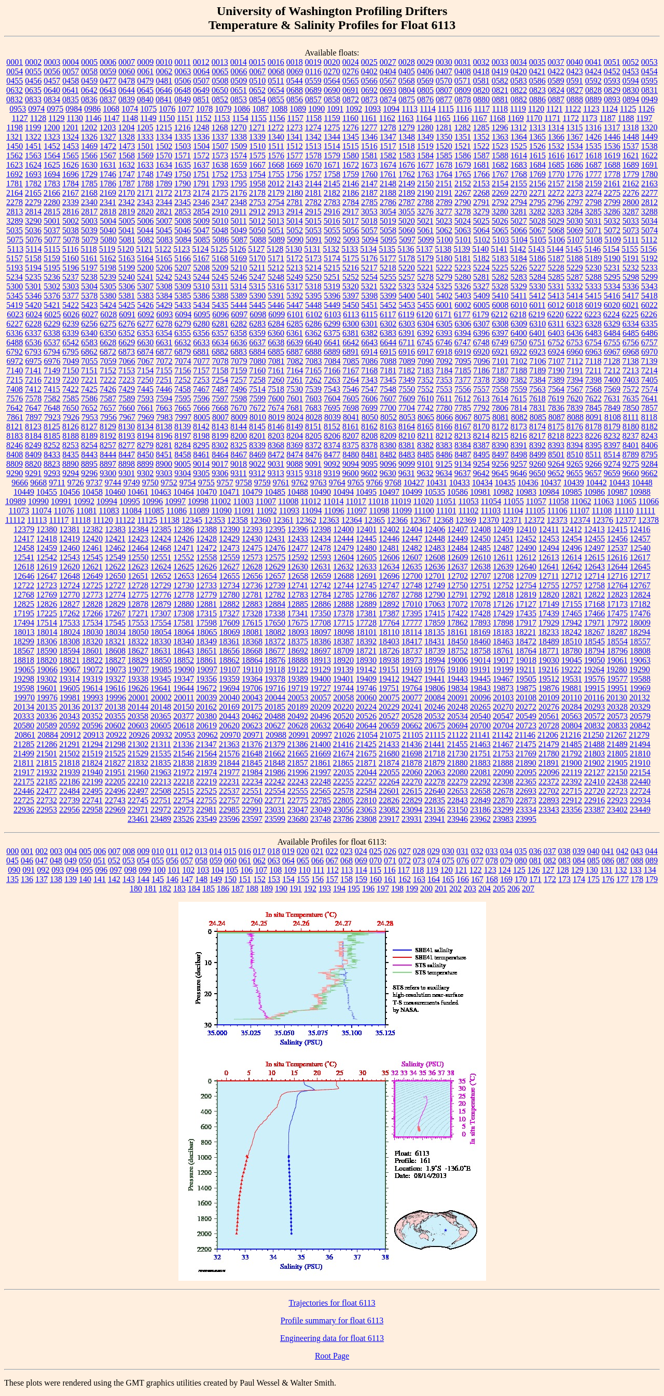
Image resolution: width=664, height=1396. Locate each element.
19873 (503, 688)
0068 (276, 71)
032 (477, 851)
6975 (33, 361)
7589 (126, 398)
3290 (33, 220)
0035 (537, 62)
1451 (33, 146)
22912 (571, 800)
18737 (412, 650)
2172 (164, 192)
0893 (612, 99)
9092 (332, 463)
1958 (257, 183)
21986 (275, 772)
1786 (108, 183)
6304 (425, 323)
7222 (108, 379)
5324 (425, 286)
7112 (575, 361)
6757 (649, 342)
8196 (164, 435)
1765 (462, 174)
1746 (108, 174)
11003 (243, 501)
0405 (406, 71)
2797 (574, 202)
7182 (406, 370)
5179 (425, 258)
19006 (457, 660)
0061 (145, 71)
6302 (388, 323)
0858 (332, 99)
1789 (164, 183)
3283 (556, 211)
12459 (46, 548)
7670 (238, 407)
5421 (52, 305)
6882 (220, 351)
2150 (425, 183)
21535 (160, 753)
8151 (313, 426)
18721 (366, 650)
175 (593, 879)
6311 (556, 323)
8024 (295, 417)
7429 (126, 389)
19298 (23, 678)
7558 (500, 389)
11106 (557, 510)
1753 (238, 174)
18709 (343, 650)
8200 (238, 435)
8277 (126, 445)
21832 (138, 762)
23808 (366, 819)
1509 (238, 146)
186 (223, 888)
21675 (366, 753)
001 (27, 851)
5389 (238, 295)
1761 (388, 174)
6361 (294, 333)
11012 (311, 501)
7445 (145, 389)
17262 (69, 613)
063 (274, 860)
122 (475, 869)
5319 (332, 286)
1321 (14, 136)
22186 (69, 781)
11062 (581, 501)
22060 (412, 772)
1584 (425, 155)
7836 (556, 407)
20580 (23, 725)
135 (12, 879)
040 (593, 851)
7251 (164, 379)
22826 (389, 800)
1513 (313, 146)
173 (564, 879)
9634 (444, 473)
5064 (481, 230)
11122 (125, 520)
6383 (388, 333)
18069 (229, 632)
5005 (126, 220)
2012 (276, 183)
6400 (518, 333)
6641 (332, 342)
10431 (436, 482)
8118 (649, 417)
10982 (503, 491)
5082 (145, 239)
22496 (115, 791)
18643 (183, 650)
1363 (500, 136)
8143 (220, 426)
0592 (593, 80)
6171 (443, 314)
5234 (14, 277)
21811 (23, 762)
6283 (257, 323)
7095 (463, 361)
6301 (369, 323)
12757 (571, 585)
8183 (14, 435)
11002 (221, 501)
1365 (537, 136)
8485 (425, 454)
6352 (126, 333)
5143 (536, 249)
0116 (313, 71)
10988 (640, 491)
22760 (252, 800)
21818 (69, 762)
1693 (33, 174)
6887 (294, 351)
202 (455, 888)
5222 (444, 267)
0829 (612, 90)
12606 (389, 557)
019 (288, 851)
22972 (160, 809)
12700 (412, 576)
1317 (611, 127)
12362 (306, 520)
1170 (534, 118)
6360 (276, 333)
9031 (276, 463)
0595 (649, 80)
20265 (480, 706)
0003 (52, 62)
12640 (526, 566)
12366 (397, 520)
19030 (548, 660)
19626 (138, 688)
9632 (425, 473)
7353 (444, 379)
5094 (370, 239)
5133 (349, 249)
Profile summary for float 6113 (332, 1320)
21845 (252, 762)
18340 (183, 641)
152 (259, 879)
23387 (594, 809)
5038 (70, 230)
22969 (115, 809)
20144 (138, 706)
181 (150, 888)
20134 (23, 706)
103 (203, 869)
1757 (313, 174)
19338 (138, 678)
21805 (617, 753)
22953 (46, 809)
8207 (350, 435)
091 (28, 869)
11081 (86, 510)
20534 (457, 716)
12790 (434, 594)
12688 (343, 576)
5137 (424, 249)
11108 (602, 510)
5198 (108, 267)
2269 (500, 192)
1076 (167, 108)
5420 (33, 305)
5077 (52, 239)
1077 (185, 108)
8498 (518, 454)
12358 (237, 520)
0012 (201, 62)
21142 (502, 734)
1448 (630, 136)
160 (375, 879)
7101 (500, 361)
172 (550, 879)
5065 (500, 230)
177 (622, 879)
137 (41, 879)
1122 (573, 108)
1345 (350, 136)
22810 (366, 800)
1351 (462, 136)
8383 (444, 445)
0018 (294, 62)
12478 (320, 548)
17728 (366, 622)
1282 (462, 127)
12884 (275, 604)
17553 (138, 622)
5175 (350, 258)
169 (506, 879)
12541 (23, 557)
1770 (556, 174)
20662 (412, 725)
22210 (138, 781)
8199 (220, 435)
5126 (237, 249)
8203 (276, 435)
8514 (612, 454)
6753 (574, 342)
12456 (617, 538)
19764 (412, 688)
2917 (350, 211)
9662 (649, 473)
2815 (52, 211)
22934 (640, 800)
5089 (276, 239)
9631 (406, 473)
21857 (297, 762)
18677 (275, 650)
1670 (313, 164)
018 (274, 851)
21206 (547, 734)
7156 (182, 370)
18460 (480, 641)
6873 (126, 351)
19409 (366, 678)
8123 (33, 426)
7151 (89, 370)
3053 (369, 211)
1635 (182, 164)
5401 (425, 295)
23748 (320, 819)
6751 (537, 342)
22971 (138, 809)
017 (259, 851)
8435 (70, 454)
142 (114, 879)
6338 (52, 333)
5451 (369, 305)
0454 (649, 71)
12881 (206, 604)
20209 (320, 706)
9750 (150, 482)
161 (390, 879)
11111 (646, 510)
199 (412, 888)
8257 (108, 445)
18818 (23, 660)
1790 (182, 183)
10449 (23, 491)
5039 (89, 230)
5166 (182, 258)
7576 (14, 398)
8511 (593, 454)
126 (534, 869)
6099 (276, 314)
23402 (617, 809)
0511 (276, 80)
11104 (513, 510)
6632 (182, 342)
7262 (313, 379)
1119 (518, 108)
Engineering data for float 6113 (332, 1338)
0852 (220, 99)
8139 (182, 426)
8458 (182, 454)
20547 (503, 716)
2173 (182, 192)
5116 (70, 249)
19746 (366, 688)
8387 (481, 445)
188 (252, 888)
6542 (70, 342)
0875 (406, 99)
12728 (138, 585)
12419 (69, 538)
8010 (258, 417)
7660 (126, 407)
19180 (457, 669)
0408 (462, 71)
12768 (23, 594)
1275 (331, 127)
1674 (388, 164)
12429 (229, 538)
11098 (379, 510)
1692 (14, 174)
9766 (374, 482)
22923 (617, 800)
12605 (366, 557)
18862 (229, 660)
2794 (518, 202)
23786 (343, 819)
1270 (238, 127)
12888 (343, 604)
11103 (491, 510)
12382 (92, 529)
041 (608, 851)
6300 (350, 323)
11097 (357, 510)
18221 (525, 632)
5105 (538, 239)
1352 (481, 136)
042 (622, 851)
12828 (92, 604)
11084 (131, 510)
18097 (321, 632)
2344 (164, 202)
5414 (574, 295)
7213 (630, 370)
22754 (183, 800)
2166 (52, 192)
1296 (499, 127)
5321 (369, 286)
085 (593, 860)
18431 (434, 641)
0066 (238, 71)
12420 (92, 538)
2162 (630, 183)
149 (216, 879)
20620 (229, 725)
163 (419, 879)
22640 (434, 791)
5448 (313, 305)
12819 (526, 594)
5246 (238, 277)
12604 (343, 557)
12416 (640, 529)
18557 (640, 641)
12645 (640, 566)
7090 (426, 361)
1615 (537, 155)
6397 (500, 333)
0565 (350, 80)
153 (274, 879)
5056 (350, 230)
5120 (125, 249)
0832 (14, 99)
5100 (444, 239)
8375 (350, 445)
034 (506, 851)
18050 (138, 632)
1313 (537, 127)
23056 (343, 809)
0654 (276, 90)
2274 (593, 192)
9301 (126, 473)
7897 (33, 417)
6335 (649, 323)
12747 (389, 585)
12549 (115, 557)
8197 (182, 435)
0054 (14, 71)
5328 (500, 286)
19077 (138, 669)
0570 (444, 80)
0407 (444, 71)
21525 (115, 753)
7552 (425, 389)
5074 (649, 230)
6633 (201, 342)
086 (608, 860)
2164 (14, 192)
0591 (574, 80)
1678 (444, 164)
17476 (640, 613)
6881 (201, 351)
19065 (24, 669)
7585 (70, 398)
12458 (23, 548)
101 (174, 869)
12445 (366, 538)
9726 (75, 482)
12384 (138, 529)
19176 (434, 669)
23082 (389, 809)
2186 (350, 192)
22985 (229, 809)
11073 (19, 510)
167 (477, 879)
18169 (479, 632)
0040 (574, 62)
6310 (537, 323)
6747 (462, 342)
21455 (457, 744)
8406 (649, 445)
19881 (571, 688)
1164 (424, 118)
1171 (552, 118)
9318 (313, 473)
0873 (369, 99)
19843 (480, 688)
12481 (389, 548)
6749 (500, 342)
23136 (434, 809)
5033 (630, 220)
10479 (252, 491)
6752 (556, 342)
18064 (184, 632)
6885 (276, 351)
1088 (279, 108)
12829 (115, 604)
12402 (389, 529)
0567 (388, 80)
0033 (500, 62)
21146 (525, 734)
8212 (444, 435)
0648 (182, 90)
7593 (145, 398)
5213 (294, 267)
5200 (145, 267)
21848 (275, 762)
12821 (571, 594)
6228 (33, 323)
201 (441, 888)
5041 (126, 230)
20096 (480, 697)
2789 (444, 202)
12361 (283, 520)
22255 (343, 781)
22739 (69, 800)
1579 (332, 155)
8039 (332, 417)
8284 (182, 445)
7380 (500, 379)
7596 (201, 398)
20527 (389, 716)
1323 (52, 136)
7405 (649, 379)
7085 (351, 361)
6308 (500, 323)
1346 (369, 136)
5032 (612, 220)
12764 (617, 585)
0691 (350, 90)
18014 (47, 632)
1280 (425, 127)
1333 (145, 136)
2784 (350, 202)
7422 (70, 389)
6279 (182, 323)
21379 (275, 744)
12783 (297, 594)
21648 (252, 753)
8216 (518, 435)
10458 (92, 491)
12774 (115, 594)
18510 (571, 641)
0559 (313, 80)
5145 (573, 249)
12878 (138, 604)
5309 (182, 286)
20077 (412, 697)
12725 (92, 585)
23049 (320, 809)
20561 (548, 716)
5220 (406, 267)
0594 (630, 80)
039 (579, 851)
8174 (537, 426)
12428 (206, 538)
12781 (252, 594)
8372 (313, 445)
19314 (69, 678)
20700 (480, 725)
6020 (612, 305)
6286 (313, 323)
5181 (462, 258)
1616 (556, 155)
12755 (548, 585)
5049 (238, 230)
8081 (500, 417)
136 (27, 879)
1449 (649, 136)
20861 (25, 734)
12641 (548, 566)
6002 (462, 305)
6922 (518, 351)
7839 (574, 407)
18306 (46, 641)
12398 (320, 529)
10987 (617, 491)
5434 (201, 305)
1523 (500, 146)
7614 (500, 398)
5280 (462, 277)
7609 (406, 398)
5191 (630, 258)
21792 (571, 753)
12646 (23, 576)
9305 (201, 473)
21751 (480, 753)
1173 (589, 118)
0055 (33, 71)
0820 (481, 90)
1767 (500, 174)
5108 (594, 239)
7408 (14, 389)
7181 (388, 370)
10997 (175, 501)
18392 (366, 641)
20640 (343, 725)
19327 (115, 678)
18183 (502, 632)
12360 (260, 520)
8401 (630, 445)
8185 (52, 435)
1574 (238, 155)
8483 (406, 454)
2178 (257, 192)
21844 (229, 762)
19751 (389, 688)
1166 (460, 118)
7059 (108, 361)
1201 (70, 127)
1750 (182, 174)
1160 (350, 118)
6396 (481, 333)
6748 (481, 342)
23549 (206, 819)
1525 (518, 146)
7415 (52, 389)
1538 (649, 146)
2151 (444, 183)
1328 (126, 136)
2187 (369, 192)
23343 (548, 809)
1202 (88, 127)
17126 (503, 604)
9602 (369, 473)
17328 (252, 613)
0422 (556, 71)
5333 (593, 286)
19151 (389, 669)
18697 (320, 650)
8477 (332, 454)
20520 (343, 716)
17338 (275, 613)
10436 (528, 482)
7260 (276, 379)
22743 (115, 800)
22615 (412, 791)
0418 (481, 71)
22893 (548, 800)
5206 (164, 267)
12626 (206, 566)
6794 (52, 351)
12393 (252, 529)
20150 (183, 706)
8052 (388, 417)
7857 (649, 407)
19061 (617, 660)
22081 (480, 772)
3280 (500, 211)
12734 (229, 585)
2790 (462, 202)
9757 (225, 482)
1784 (70, 183)
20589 (46, 725)
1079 (223, 108)
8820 (33, 463)
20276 (548, 706)
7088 (388, 361)
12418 (46, 538)
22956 (69, 809)
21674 (343, 753)
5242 (164, 277)
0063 (182, 71)
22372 (548, 781)
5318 (313, 286)
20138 (115, 706)
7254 (220, 379)
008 (128, 851)
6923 (537, 351)
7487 (220, 389)
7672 (257, 407)
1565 (70, 155)
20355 (115, 716)
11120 (103, 520)
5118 (88, 249)
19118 (275, 669)
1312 (518, 127)
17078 (480, 604)
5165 (164, 258)
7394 (574, 379)
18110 (389, 632)
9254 (481, 463)
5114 (33, 249)
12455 (594, 538)
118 (418, 869)
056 (172, 860)
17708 (320, 622)
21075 (390, 734)
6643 (369, 342)
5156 (648, 249)
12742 (320, 585)
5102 (482, 239)
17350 (320, 613)
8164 (406, 426)
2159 (593, 183)
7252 (182, 379)
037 (550, 851)
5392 (294, 295)
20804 (571, 725)
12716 (617, 576)
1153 (222, 118)
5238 (89, 277)
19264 (594, 669)
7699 (369, 407)
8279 (145, 445)
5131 (312, 249)
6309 (518, 323)
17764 (389, 622)
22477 (46, 791)
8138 (164, 426)
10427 (414, 482)
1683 (518, 164)
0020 (332, 62)
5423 (89, 305)
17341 (297, 613)
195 (354, 888)
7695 (332, 407)
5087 (239, 239)
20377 (183, 716)
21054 (367, 734)
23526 (183, 819)
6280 (201, 323)
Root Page (332, 1355)
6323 (574, 323)
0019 (313, 62)
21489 (617, 744)
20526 (366, 716)
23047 (297, 809)
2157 (556, 183)
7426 (108, 389)
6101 (295, 314)
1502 (164, 146)
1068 (111, 108)
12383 (115, 529)
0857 (313, 99)
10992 (84, 501)
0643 (108, 90)
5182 (481, 258)
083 (564, 860)
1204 (126, 127)
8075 (482, 417)
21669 (320, 753)
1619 (612, 155)
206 (513, 888)
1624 (33, 164)
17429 (503, 613)
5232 (630, 267)
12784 (320, 594)
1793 (220, 183)
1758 (332, 174)
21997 (320, 772)
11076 (64, 510)
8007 (220, 417)
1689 (630, 164)
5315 (257, 286)
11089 (199, 510)
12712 (571, 576)
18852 (183, 660)
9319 (332, 473)
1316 (593, 127)
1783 (52, 183)
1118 (500, 108)
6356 (201, 333)
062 (259, 860)
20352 (92, 716)
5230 (593, 267)
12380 (46, 529)
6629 (126, 342)
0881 (500, 99)
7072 (164, 361)
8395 (593, 445)
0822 (518, 90)
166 (463, 879)
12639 (503, 566)
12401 (366, 529)
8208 (369, 435)
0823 (537, 90)
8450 (145, 454)
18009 (640, 622)
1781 (14, 183)
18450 (457, 641)
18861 (206, 660)
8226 (593, 435)
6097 (239, 314)
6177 (462, 314)
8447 (126, 454)
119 (432, 869)
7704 (406, 407)
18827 (115, 660)
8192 (108, 435)
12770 (69, 594)
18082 (275, 632)
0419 (500, 71)
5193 (14, 267)
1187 (607, 118)
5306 (126, 286)
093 (57, 869)
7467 (201, 389)
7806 (500, 407)
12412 (571, 529)
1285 (481, 127)
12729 (160, 585)
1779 (630, 174)
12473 (229, 548)
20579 (640, 716)
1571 (182, 155)
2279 (33, 202)
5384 (164, 295)
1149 (148, 118)
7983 (164, 417)
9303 (164, 473)
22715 (571, 791)
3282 (537, 211)
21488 (594, 744)
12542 (46, 557)
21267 (616, 734)
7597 (220, 398)
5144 (555, 249)
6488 (14, 342)
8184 (33, 435)
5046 (182, 230)
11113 (37, 520)
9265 (574, 463)
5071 (593, 230)
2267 (462, 192)
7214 (649, 370)
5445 (257, 305)
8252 (52, 445)
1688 (612, 164)
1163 (405, 118)
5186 (537, 258)
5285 (556, 277)
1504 (201, 146)
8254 (89, 445)
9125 (444, 463)
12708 (503, 576)
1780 (649, 174)
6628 (108, 342)
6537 (52, 342)
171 (535, 879)
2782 (313, 202)
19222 (571, 669)
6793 (33, 351)
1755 (276, 174)
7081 (276, 361)
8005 (201, 417)
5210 (238, 267)
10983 (526, 491)
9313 (276, 473)
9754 (187, 482)
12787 (389, 594)
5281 (481, 277)
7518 (276, 389)
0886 (537, 99)
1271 (256, 127)
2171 (145, 192)
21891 (548, 762)
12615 (594, 557)
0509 (238, 80)
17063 (434, 604)
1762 (406, 174)
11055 (513, 501)
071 (390, 860)
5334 (612, 286)
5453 (406, 305)
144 (143, 879)
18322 (138, 641)
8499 (537, 454)
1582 (388, 155)
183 (179, 888)
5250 (313, 277)
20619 (206, 725)
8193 (126, 435)
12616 (617, 557)
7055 (89, 361)
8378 (369, 445)
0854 (257, 99)
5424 (108, 305)
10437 (551, 482)
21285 (23, 744)
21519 (92, 753)
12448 (434, 538)
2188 (388, 192)
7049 (71, 361)
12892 (389, 604)
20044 (275, 697)
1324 (70, 136)
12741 (297, 585)
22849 (480, 800)
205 (499, 888)
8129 (108, 426)
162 (404, 879)
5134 (368, 249)
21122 (457, 734)
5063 (462, 230)
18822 (92, 660)
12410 (526, 529)
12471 (183, 548)
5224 (481, 267)
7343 (369, 379)
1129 (56, 118)
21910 (640, 762)
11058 (558, 501)
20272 (526, 706)
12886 (320, 604)
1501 (145, 146)
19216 (548, 669)
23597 (252, 819)
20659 (389, 725)
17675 (297, 622)
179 (651, 879)
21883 (480, 762)
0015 (257, 62)
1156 (277, 118)
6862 (89, 351)
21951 (115, 772)
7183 (425, 370)
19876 (548, 688)
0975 (55, 108)
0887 (556, 99)
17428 (480, 613)
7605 (350, 398)
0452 (612, 71)
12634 (389, 566)
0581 (481, 80)
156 (317, 879)
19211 (526, 669)
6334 (630, 323)
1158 (314, 118)
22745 (138, 800)
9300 (108, 473)
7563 (537, 389)
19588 (640, 678)
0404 (388, 71)
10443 (619, 482)
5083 (164, 239)
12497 (594, 548)
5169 (238, 258)
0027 (388, 62)
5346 (33, 295)
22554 (275, 791)
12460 (69, 548)
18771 (548, 650)
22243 (297, 781)
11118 (81, 520)
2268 (481, 192)
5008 (182, 220)
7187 (500, 370)
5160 (70, 258)
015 (230, 851)
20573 (617, 716)
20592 (69, 725)
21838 (183, 762)
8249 (33, 445)
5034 (649, 220)
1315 (574, 127)
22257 (366, 781)
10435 (505, 482)
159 (361, 879)
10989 (15, 501)
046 (27, 860)
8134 (145, 426)
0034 (518, 62)
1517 (388, 146)
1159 (332, 118)
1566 (89, 155)
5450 (350, 305)
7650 (70, 407)
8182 (649, 426)
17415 (434, 613)
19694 (229, 688)
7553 (444, 389)
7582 (52, 398)
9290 (14, 473)
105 (232, 869)
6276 (126, 323)
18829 (138, 660)
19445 (480, 678)
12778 (183, 594)
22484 (69, 791)
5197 (89, 267)
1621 (630, 155)
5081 (127, 239)
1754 (257, 174)
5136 (405, 249)
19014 (480, 660)
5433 (182, 305)
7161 (276, 370)
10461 (138, 491)
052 (114, 860)
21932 (46, 772)
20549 (526, 716)
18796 (617, 650)
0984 (73, 108)
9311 (238, 473)
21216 (570, 734)
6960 (574, 351)
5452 (388, 305)
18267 (594, 632)
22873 (526, 800)
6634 (220, 342)
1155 (259, 118)
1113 (410, 108)
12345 (192, 520)
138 (56, 879)
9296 (89, 473)
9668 (38, 482)
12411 (548, 529)
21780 (548, 753)
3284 (574, 211)
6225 (630, 314)
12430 (252, 538)
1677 (425, 164)
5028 (537, 220)
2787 (406, 202)
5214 (313, 267)
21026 (344, 734)
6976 (52, 361)
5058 (388, 230)
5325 (444, 286)
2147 (369, 183)
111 (319, 869)
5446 (276, 305)
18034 (115, 632)
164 (433, 879)
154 (288, 879)
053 (128, 860)
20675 (434, 725)
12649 (92, 576)
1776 (574, 174)
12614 (571, 557)
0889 (593, 99)
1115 (446, 108)
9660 (630, 473)
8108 (612, 417)
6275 (108, 323)
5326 (462, 286)
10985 (571, 491)
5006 (145, 220)
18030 (92, 632)
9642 (481, 473)
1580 (350, 155)
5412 (537, 295)
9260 (537, 463)
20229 (389, 706)
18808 (640, 650)
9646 (518, 473)
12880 (183, 604)
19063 (640, 660)
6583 (89, 342)
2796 (556, 202)
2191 (444, 192)
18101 (366, 632)
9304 (182, 473)
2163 (649, 183)
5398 (369, 295)
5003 (89, 220)
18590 (46, 650)
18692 (297, 650)
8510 (574, 454)
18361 (229, 641)
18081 (252, 632)
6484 (612, 333)
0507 (201, 80)
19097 (207, 669)
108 (275, 869)
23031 (275, 809)
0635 (33, 90)
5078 (71, 239)
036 (535, 851)
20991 (298, 734)
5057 (369, 230)
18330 (160, 641)
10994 (106, 501)
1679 (462, 164)
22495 (92, 791)
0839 (126, 99)
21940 (92, 772)
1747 (126, 174)
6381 (350, 333)
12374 (580, 520)
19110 (252, 669)
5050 (257, 230)
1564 (52, 155)
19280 (616, 669)
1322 (33, 136)
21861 (320, 762)
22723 (617, 791)
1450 (14, 146)
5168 (220, 258)
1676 (406, 164)
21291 (69, 744)
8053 (407, 417)
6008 (500, 305)
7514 (257, 389)
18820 (46, 660)
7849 (612, 407)
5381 (126, 295)
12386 (183, 529)
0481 (164, 80)
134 (650, 869)
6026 (71, 314)
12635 (412, 566)
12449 (457, 538)
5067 (537, 230)
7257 (238, 379)
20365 (160, 716)
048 (56, 860)
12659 (320, 576)
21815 (46, 762)
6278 (164, 323)
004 (70, 851)
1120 (536, 108)
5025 (481, 220)
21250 (593, 734)
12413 (594, 529)
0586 (537, 80)
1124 (610, 108)
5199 (126, 267)
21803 (594, 753)
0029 (425, 62)
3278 (462, 211)
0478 (126, 80)
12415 (617, 529)
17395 (412, 613)
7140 (14, 370)
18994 (434, 660)
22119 (571, 772)
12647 (46, 576)
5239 (108, 277)
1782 (33, 183)
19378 (275, 678)
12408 (480, 529)
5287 (574, 277)
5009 (201, 220)
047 (41, 860)
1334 (164, 136)
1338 (238, 136)
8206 (332, 435)
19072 (92, 669)
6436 (574, 333)
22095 (526, 772)
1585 (444, 155)
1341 (294, 136)
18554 (617, 641)
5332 (574, 286)
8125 (52, 426)
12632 (343, 566)
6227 (14, 323)
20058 (343, 697)
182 (165, 888)
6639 (294, 342)
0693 (388, 90)
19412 (389, 678)
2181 (313, 192)
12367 (420, 520)
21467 (503, 744)
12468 (160, 548)
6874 (145, 351)
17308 (183, 613)
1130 (75, 118)
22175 (23, 781)
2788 (425, 202)
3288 (649, 211)
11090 (221, 510)
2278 (14, 202)
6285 (294, 323)
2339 (70, 202)
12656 (252, 576)
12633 (366, 566)
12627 (229, 566)
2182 (332, 192)
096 (101, 869)
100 (159, 869)
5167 (201, 258)
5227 (537, 267)
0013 (220, 62)
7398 (593, 379)
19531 (571, 678)
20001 (138, 697)
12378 (648, 520)
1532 (556, 146)
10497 (389, 491)
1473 (126, 146)
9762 (300, 482)
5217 (369, 267)
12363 (329, 520)
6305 (444, 323)
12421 (115, 538)
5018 (369, 220)
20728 (548, 725)
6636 (238, 342)
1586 (462, 155)
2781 (294, 202)
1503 (182, 146)
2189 (406, 192)
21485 (571, 744)
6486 (649, 333)
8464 (220, 454)
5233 (649, 267)
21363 (229, 744)
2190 (425, 192)
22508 (160, 791)
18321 (115, 641)
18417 (412, 641)
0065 (220, 71)
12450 (480, 538)
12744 (343, 585)
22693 (526, 791)
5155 (629, 249)
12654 (206, 576)
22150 (617, 772)
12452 (526, 538)
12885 (297, 604)
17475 (617, 613)
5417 (630, 295)
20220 (343, 706)
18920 (343, 660)
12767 (640, 585)
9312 (257, 473)
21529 (138, 753)
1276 (350, 127)
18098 (344, 632)
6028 (108, 314)
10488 (297, 491)
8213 (462, 435)
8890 (70, 463)
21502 (69, 753)
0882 (518, 99)
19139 (343, 669)
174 (579, 879)
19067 (70, 669)
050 (85, 860)
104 (217, 869)
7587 (108, 398)
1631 (108, 164)
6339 (70, 333)
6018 (574, 305)
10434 (482, 482)
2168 (89, 192)
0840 (145, 99)
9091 (313, 463)
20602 (115, 725)
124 (505, 869)
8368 (276, 445)
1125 (628, 108)
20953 (184, 734)
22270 (412, 781)
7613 (481, 398)
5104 (519, 239)
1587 (481, 155)
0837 (108, 99)
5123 (181, 249)
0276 (350, 71)
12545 (92, 557)
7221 (89, 379)
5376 (52, 295)
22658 (480, 791)
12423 (138, 538)
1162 (387, 118)
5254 (369, 277)
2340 (89, 202)
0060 (126, 71)
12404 (412, 529)
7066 (127, 361)
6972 (15, 361)
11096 (334, 510)
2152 (462, 183)
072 (404, 860)
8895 (89, 463)
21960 (138, 772)
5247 (257, 277)
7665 (182, 407)
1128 (38, 118)
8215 (500, 435)
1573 (220, 155)
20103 (503, 697)
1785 (89, 183)
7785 (462, 407)
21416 (343, 744)
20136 (69, 706)
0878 (462, 99)
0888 (574, 99)
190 (281, 888)
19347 (183, 678)
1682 (500, 164)
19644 (183, 688)
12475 (252, 548)
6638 (276, 342)
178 (637, 879)
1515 (350, 146)
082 (550, 860)
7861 (15, 417)
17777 (412, 622)
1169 (515, 118)
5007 (164, 220)
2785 (369, 202)
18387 (343, 641)
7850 (630, 407)
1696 (70, 174)
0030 (444, 62)
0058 (89, 71)
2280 (52, 202)
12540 (640, 548)
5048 (220, 230)
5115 (52, 249)
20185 (275, 706)
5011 (238, 220)
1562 (14, 155)
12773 (92, 594)
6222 (574, 314)
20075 (389, 697)
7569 (612, 389)
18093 (298, 632)
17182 (640, 604)
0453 (630, 71)
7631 (612, 398)
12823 (617, 594)
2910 (220, 211)
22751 (160, 800)
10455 (46, 491)
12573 (252, 557)
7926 (71, 417)
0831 (649, 90)
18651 (206, 650)
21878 (412, 762)
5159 (52, 258)
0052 (630, 62)
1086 (241, 108)
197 (383, 888)
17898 (503, 622)
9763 (318, 482)
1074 (129, 108)
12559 (229, 557)
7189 (537, 370)
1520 (444, 146)
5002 (70, 220)
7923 (52, 417)
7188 (518, 370)
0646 (164, 90)
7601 (294, 398)
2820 (145, 211)
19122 (297, 669)
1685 (556, 164)
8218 (556, 435)
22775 (297, 800)
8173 (518, 426)
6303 (406, 323)
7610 (425, 398)
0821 (500, 90)
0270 (332, 71)
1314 (555, 127)
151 (245, 879)
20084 (434, 697)
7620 (574, 398)
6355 (182, 333)
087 (622, 860)
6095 (201, 314)
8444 (108, 454)
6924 (556, 351)
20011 (184, 697)
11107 (580, 510)
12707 (480, 576)
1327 (108, 136)
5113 (15, 249)
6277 (145, 323)
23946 (457, 819)
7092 (444, 361)
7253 (201, 379)
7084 (332, 361)
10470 (206, 491)
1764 (444, 174)
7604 (332, 398)
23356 (571, 809)
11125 (147, 520)
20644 (366, 725)
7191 (574, 370)
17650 (275, 622)
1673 (369, 164)
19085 (161, 669)
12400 (343, 529)
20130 (616, 697)
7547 (369, 389)
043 (637, 851)
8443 (89, 454)
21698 (412, 753)
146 (172, 879)
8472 (276, 454)
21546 (183, 753)
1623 (14, 164)
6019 (593, 305)
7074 (183, 361)
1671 (332, 164)
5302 (52, 286)
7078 (220, 361)
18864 (252, 660)
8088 (575, 417)
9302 (145, 473)
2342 (126, 202)
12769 (46, 594)
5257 (406, 277)
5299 (649, 277)
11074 (41, 510)
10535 (434, 491)
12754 (526, 585)
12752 (503, 585)
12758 (594, 585)
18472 (526, 641)
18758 (480, 650)
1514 (332, 146)
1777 (593, 174)
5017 (350, 220)
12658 (297, 576)
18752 (457, 650)
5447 (294, 305)
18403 (389, 641)
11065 (626, 501)
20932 (161, 734)
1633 (145, 164)
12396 (297, 529)
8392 (537, 445)
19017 (503, 660)
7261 (294, 379)
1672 (350, 164)
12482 (412, 548)
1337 (220, 136)
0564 (332, 80)
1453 (70, 146)
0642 (89, 90)
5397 (350, 295)
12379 (23, 529)
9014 (201, 463)
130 (592, 869)
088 (637, 860)
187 (237, 888)
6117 (388, 314)
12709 (526, 576)
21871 (366, 762)
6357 (220, 333)
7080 (258, 361)
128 (563, 869)
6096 (220, 314)
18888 (297, 660)
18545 (594, 641)
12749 (434, 585)
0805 (425, 90)
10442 (596, 482)
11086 (177, 510)
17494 (23, 622)
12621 (92, 566)
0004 (70, 62)
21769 (526, 753)
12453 (548, 538)
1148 (130, 118)
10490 (320, 491)
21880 (457, 762)
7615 (518, 398)
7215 (14, 379)
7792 (481, 407)
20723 (526, 725)
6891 (350, 351)
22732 (46, 800)
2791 (481, 202)
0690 (332, 90)
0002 (33, 62)
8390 (500, 445)
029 (433, 851)
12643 (594, 566)
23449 (640, 809)
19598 (23, 688)
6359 (257, 333)
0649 (201, 90)
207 (528, 888)
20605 (160, 725)
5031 (593, 220)
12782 (275, 594)
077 (477, 860)
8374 (332, 445)
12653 (183, 576)
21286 (46, 744)
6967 (612, 351)
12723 (46, 585)
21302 (138, 744)
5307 (145, 286)
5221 (425, 267)
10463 (160, 491)
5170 (257, 258)
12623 (138, 566)
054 (143, 860)
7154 (145, 370)
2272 (556, 192)
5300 (14, 286)
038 (564, 851)
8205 (313, 435)
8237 (630, 435)
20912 (70, 734)
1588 (500, 155)
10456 (69, 491)
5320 (350, 286)
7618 (537, 398)
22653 (457, 791)
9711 (57, 482)
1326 (89, 136)
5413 (556, 295)
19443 (457, 678)
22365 (526, 781)
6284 (276, 323)
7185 (462, 370)
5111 (631, 239)
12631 (320, 566)
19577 (617, 678)
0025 (369, 62)
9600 (350, 473)
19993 (92, 697)
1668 (276, 164)
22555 (297, 791)
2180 (294, 192)
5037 (52, 230)
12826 (46, 604)
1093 (372, 108)
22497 (138, 791)
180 (136, 888)
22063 (434, 772)
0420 (518, 71)
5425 (126, 305)
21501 (46, 753)
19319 (92, 678)
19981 (70, 697)
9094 (350, 463)
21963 (160, 772)
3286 (612, 211)
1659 (238, 164)
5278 (425, 277)
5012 (257, 220)
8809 (14, 463)
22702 (548, 791)
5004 (108, 220)
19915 (594, 688)
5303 (70, 286)
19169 (412, 669)
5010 (220, 220)
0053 (649, 62)
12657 (275, 576)
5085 (201, 239)
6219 (537, 314)
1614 (518, 155)
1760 (369, 174)
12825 (23, 604)
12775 (138, 594)
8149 (294, 426)
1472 (108, 146)
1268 (219, 127)
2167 (70, 192)
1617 (574, 155)
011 (172, 851)
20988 (276, 734)
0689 (313, 90)
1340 (276, 136)
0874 (388, 99)
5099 (426, 239)
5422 (70, 305)
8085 (538, 417)
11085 (154, 510)
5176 (369, 258)
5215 (332, 267)
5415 (593, 295)
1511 (276, 146)
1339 (257, 136)
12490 (526, 548)
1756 (294, 174)
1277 (369, 127)
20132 (639, 697)
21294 (92, 744)
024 (361, 851)
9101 (425, 463)
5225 (500, 267)
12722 (23, 585)
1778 (612, 174)
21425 (366, 744)
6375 (332, 333)
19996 (115, 697)
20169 (229, 706)
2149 (406, 183)
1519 (425, 146)
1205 (144, 127)
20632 (320, 725)
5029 (556, 220)
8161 (350, 426)
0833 (33, 99)
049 (70, 860)
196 (368, 888)
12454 (571, 538)
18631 (160, 650)
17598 (206, 622)
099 (145, 869)
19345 (160, 678)
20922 (116, 734)
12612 (526, 557)
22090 (503, 772)
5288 (593, 277)
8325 (238, 445)
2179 (276, 192)
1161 (369, 118)
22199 (92, 781)
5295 (612, 277)
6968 (630, 351)
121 (461, 869)
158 (346, 879)
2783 (332, 202)
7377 (462, 379)
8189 (89, 435)
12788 (412, 594)
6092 (145, 314)
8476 (313, 454)
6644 (388, 342)
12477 (297, 548)
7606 (369, 398)
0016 (276, 62)
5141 (499, 249)
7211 (593, 370)
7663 (164, 407)
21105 (413, 734)
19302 (46, 678)
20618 (183, 725)
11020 (423, 501)
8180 (630, 426)
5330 (537, 286)
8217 (537, 435)
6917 (425, 351)
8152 (332, 426)
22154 (640, 772)
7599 (257, 398)
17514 (46, 622)
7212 (612, 370)
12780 (229, 594)
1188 (626, 118)
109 (290, 869)
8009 (239, 417)
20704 (503, 725)
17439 (548, 613)
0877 (444, 99)
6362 (313, 333)
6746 (444, 342)
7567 (574, 389)
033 (492, 851)
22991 (252, 809)
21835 (160, 762)
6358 (238, 333)
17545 (115, 622)
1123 (591, 108)
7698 (350, 407)
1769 (537, 174)
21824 (92, 762)
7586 (89, 398)
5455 (425, 305)
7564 (556, 389)
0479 (145, 80)
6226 (649, 314)
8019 (276, 417)
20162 (206, 706)
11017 (355, 501)
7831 (537, 407)
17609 (229, 622)
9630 (388, 473)
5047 (201, 230)
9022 (257, 463)
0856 (294, 99)
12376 (602, 520)
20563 (571, 716)
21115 (435, 734)
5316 (276, 286)
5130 (293, 249)
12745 (366, 585)
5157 (14, 258)
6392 (425, 333)
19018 (526, 660)
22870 (503, 800)
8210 (406, 435)
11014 (333, 501)
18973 (412, 660)
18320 (92, 641)
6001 (444, 305)
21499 (23, 753)
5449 (332, 305)
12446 (389, 538)
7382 (518, 379)
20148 (160, 706)
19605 (69, 688)
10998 (198, 501)
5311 (220, 286)
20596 (92, 725)
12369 (465, 520)
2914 (294, 211)
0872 (350, 99)
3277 (444, 211)
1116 (464, 108)
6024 (33, 314)
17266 (92, 613)
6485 (630, 333)
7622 (593, 398)
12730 (183, 585)
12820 (548, 594)
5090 (295, 239)
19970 (24, 697)
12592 (297, 557)
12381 (69, 529)
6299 (332, 323)
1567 (108, 155)
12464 (138, 548)
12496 (571, 548)
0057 (70, 71)
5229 (574, 267)
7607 (388, 398)
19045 (571, 660)
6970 (649, 351)
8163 (388, 426)
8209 (388, 435)
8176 (574, 426)
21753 (503, 753)
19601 (46, 688)
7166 (332, 370)
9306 (220, 473)
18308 (69, 641)
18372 (275, 641)
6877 (164, 351)
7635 (630, 398)
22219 (206, 781)
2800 (630, 202)
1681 (481, 164)
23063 (366, 809)
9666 (19, 482)
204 (484, 888)
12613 (548, 557)
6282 (238, 323)
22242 (275, 781)
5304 (89, 286)
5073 (630, 230)
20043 (252, 697)
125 (519, 869)
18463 (503, 641)
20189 (297, 706)
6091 (127, 314)
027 (404, 851)
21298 (115, 744)
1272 (275, 127)
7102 (519, 361)
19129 (320, 669)
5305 (108, 286)
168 (492, 879)
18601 (92, 650)
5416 (612, 295)
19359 (229, 678)
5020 (406, 220)
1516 (369, 146)
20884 (47, 734)
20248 (457, 706)
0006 (108, 62)
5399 (388, 295)
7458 (182, 389)
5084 (183, 239)
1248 (200, 127)
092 (43, 869)
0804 (406, 90)
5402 (444, 295)
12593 (320, 557)
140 (85, 879)
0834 (52, 99)
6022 (649, 305)
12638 (480, 566)
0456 (33, 80)
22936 (23, 809)
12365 (374, 520)
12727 (115, 585)
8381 (406, 445)
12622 (115, 566)
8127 (89, 426)
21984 (252, 772)
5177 (388, 258)
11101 (446, 510)
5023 (444, 220)
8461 (201, 454)
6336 (14, 333)
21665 (297, 753)
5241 (145, 277)
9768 (393, 482)
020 (303, 851)
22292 (480, 781)
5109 (612, 239)
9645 (500, 473)
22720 (594, 791)
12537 (617, 548)
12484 (457, 548)
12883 (252, 604)
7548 (388, 389)
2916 (332, 211)
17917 (526, 622)
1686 (574, 164)
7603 (313, 398)
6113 (351, 314)
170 (521, 879)
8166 (444, 426)
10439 (573, 482)
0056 (52, 71)
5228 (556, 267)
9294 (70, 473)
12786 (366, 594)
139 (70, 879)
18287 (616, 632)
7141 (33, 370)
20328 (617, 706)
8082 (519, 417)
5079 (89, 239)
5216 (350, 267)
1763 (425, 174)
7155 (164, 370)
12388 (206, 529)
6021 (630, 305)
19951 (617, 688)
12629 (275, 566)
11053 (468, 501)
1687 (593, 164)
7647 (33, 407)
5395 (313, 295)
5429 (164, 305)
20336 (46, 716)
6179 (481, 314)
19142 (366, 669)
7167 (350, 370)
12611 (503, 557)
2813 (14, 211)
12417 (23, 538)
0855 (276, 99)
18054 (161, 632)
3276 (425, 211)
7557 (481, 389)
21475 (526, 744)
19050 (594, 660)
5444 (238, 305)
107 (261, 869)
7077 (201, 361)
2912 (257, 211)
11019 (401, 501)
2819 (126, 211)
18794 (594, 650)
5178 (406, 258)
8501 (556, 454)
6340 (89, 333)
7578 (33, 398)
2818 (108, 211)
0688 (294, 90)
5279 (444, 277)
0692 (369, 90)
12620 (69, 566)
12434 (320, 538)
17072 (457, 604)
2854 (201, 211)
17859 (434, 622)
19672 (206, 688)
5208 (201, 267)
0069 (294, 71)
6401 (537, 333)
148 (201, 879)
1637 (201, 164)
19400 (320, 678)
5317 (294, 286)
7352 (425, 379)
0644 (126, 90)
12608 (434, 557)
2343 (145, 202)
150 (230, 879)
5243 (182, 277)
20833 (617, 725)
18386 (320, 641)
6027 (89, 314)
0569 (425, 80)
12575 (275, 557)
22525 (206, 791)
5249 (294, 277)
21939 (69, 772)
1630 (89, 164)
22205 (115, 781)
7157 (201, 370)
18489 (548, 641)
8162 (369, 426)
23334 (526, 809)
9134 (462, 463)
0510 (257, 80)
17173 (617, 604)
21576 (229, 753)
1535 (593, 146)
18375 (297, 641)
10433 (459, 482)
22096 (548, 772)
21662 (275, 753)
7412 (33, 389)
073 (419, 860)
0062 (164, 71)
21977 (229, 772)
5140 (480, 249)
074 (433, 860)
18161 (457, 632)
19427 (412, 678)
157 (332, 879)
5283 (518, 277)
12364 (351, 520)
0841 (164, 99)
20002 (161, 697)
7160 (257, 370)
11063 (603, 501)
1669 (294, 164)
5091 (314, 239)
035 (521, 851)
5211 (257, 267)
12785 (343, 594)
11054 (491, 501)
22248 (320, 781)
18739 (434, 650)
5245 (220, 277)
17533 (69, 622)
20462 (252, 716)
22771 (275, 800)
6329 (612, 323)
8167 (462, 426)
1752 (220, 174)
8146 (276, 426)
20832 (594, 725)
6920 (481, 351)
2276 (630, 192)
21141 (480, 734)
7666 (201, 407)
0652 (257, 90)
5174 (332, 258)
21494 (640, 744)
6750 (518, 342)
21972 (183, 772)
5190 (612, 258)
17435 (526, 613)
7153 (126, 370)
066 (317, 860)
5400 (406, 295)
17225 (46, 613)
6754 (593, 342)
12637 (457, 566)
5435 (220, 305)
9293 (52, 473)
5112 (649, 239)
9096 (388, 463)
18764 (526, 650)
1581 (369, 155)
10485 (275, 491)
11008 (288, 501)
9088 (294, 463)
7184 (444, 370)
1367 (574, 136)
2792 (500, 202)
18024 (70, 632)
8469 (257, 454)
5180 (444, 258)
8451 (164, 454)
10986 (594, 491)
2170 (126, 192)
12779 (206, 594)
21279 (639, 734)
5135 (387, 249)
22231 (229, 781)
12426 (183, 538)
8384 (462, 445)
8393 (556, 445)
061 (245, 860)
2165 (33, 192)
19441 (434, 678)
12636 (434, 566)
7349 (406, 379)
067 (332, 860)
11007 (266, 501)
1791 (201, 183)
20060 (366, 697)
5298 (630, 277)
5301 (33, 286)
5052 (294, 230)
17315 (206, 613)
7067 (145, 361)
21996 (297, 772)
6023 (15, 314)
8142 (201, 426)
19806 (434, 688)
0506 (182, 80)
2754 (276, 202)
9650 (537, 473)
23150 (457, 809)
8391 (518, 445)
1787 (126, 183)
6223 (593, 314)
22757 (229, 800)
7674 (276, 407)
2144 (313, 183)
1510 (257, 146)
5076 (33, 239)
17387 (389, 613)
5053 (313, 230)
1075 (148, 108)
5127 (256, 249)
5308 (164, 286)
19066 (47, 669)
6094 (183, 314)
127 (548, 869)
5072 (612, 230)
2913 (276, 211)
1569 (145, 155)
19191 (480, 669)
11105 (535, 510)
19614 (92, 688)
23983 (503, 819)
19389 (297, 678)
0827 (574, 90)
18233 (548, 632)
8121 (14, 426)
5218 (388, 267)
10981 (480, 491)
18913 (320, 660)
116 (389, 869)
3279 (481, 211)
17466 (594, 613)
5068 (556, 230)
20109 (548, 697)
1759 (350, 174)
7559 (518, 389)
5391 (276, 295)
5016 (332, 220)
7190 (556, 370)
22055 (389, 772)
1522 (481, 146)
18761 (503, 650)
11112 (15, 520)
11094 (311, 510)
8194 (145, 435)
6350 (108, 333)
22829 (412, 800)
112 (332, 869)
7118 (593, 361)
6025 (52, 314)
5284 (537, 277)
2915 (313, 211)
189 (266, 888)
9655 (574, 473)
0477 (108, 80)
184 (194, 888)
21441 (434, 744)
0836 (89, 99)
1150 (167, 118)
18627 (138, 650)
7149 (52, 370)
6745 (425, 342)
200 (426, 888)
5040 (108, 230)
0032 (481, 62)
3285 (593, 211)
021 (317, 851)
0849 (182, 99)
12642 (571, 566)
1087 (260, 108)
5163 (126, 258)
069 (361, 860)
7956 (108, 417)
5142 (517, 249)
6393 (444, 333)
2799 (612, 202)
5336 (630, 286)
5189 (593, 258)
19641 (160, 688)
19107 (229, 669)
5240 (126, 277)
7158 (220, 370)
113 (347, 869)
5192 (649, 258)
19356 (206, 678)
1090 (316, 108)
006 (99, 851)
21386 (297, 744)
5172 (294, 258)
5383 (145, 295)
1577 (294, 155)
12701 (434, 576)
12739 (275, 585)
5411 (518, 295)
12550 (138, 557)
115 (375, 869)
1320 (649, 127)
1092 (353, 108)
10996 (152, 501)
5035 (14, 230)
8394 (574, 445)
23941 (434, 819)
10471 (229, 491)
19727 (320, 688)
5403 (462, 295)
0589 (556, 80)
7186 (481, 370)
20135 (46, 706)
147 (187, 879)
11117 (58, 520)
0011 (182, 62)
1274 (313, 127)
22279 (457, 781)
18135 (434, 632)
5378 (89, 295)
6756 (630, 342)
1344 (332, 136)
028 (419, 851)
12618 (23, 566)
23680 (297, 819)
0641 (70, 90)
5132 (331, 249)
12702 (457, 576)
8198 (201, 435)
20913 (93, 734)
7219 (52, 379)
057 (187, 860)
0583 (518, 80)
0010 (164, 62)
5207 (182, 267)
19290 (639, 669)
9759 (262, 482)
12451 (503, 538)
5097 (407, 239)
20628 (297, 725)
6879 (182, 351)
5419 (14, 305)
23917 (389, 819)
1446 (612, 136)
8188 (70, 435)
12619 (46, 566)
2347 (220, 202)
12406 (434, 529)
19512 (548, 678)
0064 (201, 71)
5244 (201, 277)
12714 (594, 576)
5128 (275, 249)
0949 (649, 99)
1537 (630, 146)
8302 (220, 445)
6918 (444, 351)
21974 (206, 772)
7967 (127, 417)
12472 (206, 548)
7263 (332, 379)
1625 (52, 164)
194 (339, 888)
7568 (593, 389)
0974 (36, 108)
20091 (457, 697)
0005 (89, 62)
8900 (164, 463)
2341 (108, 202)
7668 (220, 407)
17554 (160, 622)
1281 (443, 127)
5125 (219, 249)
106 (246, 869)
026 (390, 851)
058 (201, 860)
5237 (70, 277)
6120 (425, 314)
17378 (343, 613)
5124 (200, 249)
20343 (69, 716)
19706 (252, 688)
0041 (593, 62)
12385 (160, 529)
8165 (425, 426)
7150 (70, 370)
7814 (518, 407)
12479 (343, 548)
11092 (266, 510)
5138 (443, 249)
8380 (388, 445)
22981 (206, 809)
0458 (70, 80)
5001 (52, 220)
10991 (61, 501)
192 (310, 888)
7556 (462, 389)
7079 (239, 361)
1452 (52, 146)
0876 (425, 99)
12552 (183, 557)
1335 (182, 136)
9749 (131, 482)
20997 (321, 734)
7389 (556, 379)
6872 (108, 351)
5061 (425, 230)
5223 (462, 267)
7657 (108, 407)
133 (635, 869)
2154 (500, 183)
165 (448, 879)
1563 (33, 155)
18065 (207, 632)
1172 (571, 118)
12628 (252, 566)
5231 (612, 267)
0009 (145, 62)
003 (56, 851)
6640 (313, 342)
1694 (52, 174)
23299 (503, 809)
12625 (183, 566)
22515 (183, 791)
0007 (126, 62)
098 (130, 869)
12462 (115, 548)
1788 (145, 183)
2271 (537, 192)
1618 (593, 155)
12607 (412, 557)
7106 (538, 361)
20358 (138, 716)
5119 (107, 249)
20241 (412, 706)
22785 (320, 800)
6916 (406, 351)
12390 (229, 529)
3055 (406, 211)
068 (346, 860)
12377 (625, 520)
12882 (229, 604)
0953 (17, 108)
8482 (388, 454)
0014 (238, 62)
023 (346, 851)
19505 (526, 678)
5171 (276, 258)
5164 (145, 258)
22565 (320, 791)
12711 (548, 576)
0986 (92, 108)
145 (157, 879)
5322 (388, 286)
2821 (164, 211)
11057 (536, 501)
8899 (145, 463)
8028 (314, 417)
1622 (649, 155)
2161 (612, 183)
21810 (640, 753)
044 (651, 851)
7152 (108, 370)
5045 (164, 230)
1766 (481, 174)
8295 (201, 445)
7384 (537, 379)
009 (143, 851)
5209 (220, 267)
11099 (402, 510)
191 (295, 888)
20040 (229, 697)
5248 (276, 277)
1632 (126, 164)
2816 (70, 211)
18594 (69, 650)
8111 (631, 417)
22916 (594, 800)
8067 (463, 417)
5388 (220, 295)
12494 (548, 548)
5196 (70, 267)
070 (375, 860)
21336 (183, 744)
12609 (457, 557)
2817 (89, 211)
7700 (388, 407)
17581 (183, 622)
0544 (294, 80)
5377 (70, 295)
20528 (412, 716)
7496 (238, 389)
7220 (70, 379)
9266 (593, 463)
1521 (462, 146)
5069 (574, 230)
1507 (220, 146)
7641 (649, 398)
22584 (366, 791)
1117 (482, 108)
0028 (406, 62)
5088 (258, 239)
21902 (594, 762)
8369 (294, 445)
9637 (462, 473)
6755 (612, 342)
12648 (69, 576)
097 (115, 869)
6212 (499, 314)
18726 (389, 650)
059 (216, 860)
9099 (406, 463)
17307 (160, 613)
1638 (220, 164)
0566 (369, 80)
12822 (594, 594)
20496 (320, 716)
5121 (144, 249)
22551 (252, 791)
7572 (630, 389)
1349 (425, 136)
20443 (229, 716)
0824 (556, 90)
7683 (313, 407)
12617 (640, 557)
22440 (640, 781)
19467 (503, 678)
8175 (556, 426)
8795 (649, 454)
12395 (275, 529)
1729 (89, 174)
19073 (115, 669)
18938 (389, 660)
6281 (220, 323)
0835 (70, 99)
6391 (406, 333)
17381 (366, 613)
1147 (111, 118)
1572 (201, 155)
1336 (201, 136)
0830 (630, 90)
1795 (238, 183)
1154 (240, 118)
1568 (126, 155)
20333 (23, 716)
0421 (537, 71)
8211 (425, 435)
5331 (556, 286)
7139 (649, 361)
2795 (537, 202)
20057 (320, 697)
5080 (108, 239)
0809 (462, 90)
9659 (612, 473)
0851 (201, 99)
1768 (518, 174)
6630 (145, 342)
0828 (593, 90)
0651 (238, 90)
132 (621, 869)
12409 (503, 529)
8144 (238, 426)
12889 (366, 604)
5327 (481, 286)
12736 (252, 585)
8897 (108, 463)
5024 (462, 220)
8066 (444, 417)
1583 (406, 155)
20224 (366, 706)
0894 (630, 99)
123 (490, 869)
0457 (52, 80)
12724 (69, 585)
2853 (182, 211)
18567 (23, 650)
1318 (630, 127)
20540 (480, 716)
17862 (457, 622)
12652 (160, 576)
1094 (391, 108)
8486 (444, 454)
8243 (649, 435)
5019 (388, 220)
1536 (612, 146)
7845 (593, 407)
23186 (480, 809)
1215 (163, 127)
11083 (109, 510)
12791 (457, 594)
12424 (160, 538)
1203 (107, 127)
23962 (480, 819)
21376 (252, 744)
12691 (366, 576)
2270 (518, 192)
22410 (594, 781)
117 (404, 869)
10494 (343, 491)
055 (157, 860)
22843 (457, 800)
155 (303, 879)
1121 (554, 108)
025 (375, 851)
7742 (425, 407)
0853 (238, 99)
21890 (526, 762)
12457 (640, 538)
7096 (482, 361)
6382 (369, 333)
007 (114, 851)
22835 (434, 800)
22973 (183, 809)
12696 (389, 576)
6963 (593, 351)
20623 (252, 725)
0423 (574, 71)
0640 (52, 90)
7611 (444, 398)
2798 (593, 202)
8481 (369, 454)
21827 (115, 762)
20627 (275, 725)
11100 (424, 510)
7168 (369, 370)
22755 (206, 800)
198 (397, 888)
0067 (257, 71)
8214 (481, 435)
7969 (145, 417)
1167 (479, 118)
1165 (442, 118)
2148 (388, 183)
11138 (169, 520)
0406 (425, 71)
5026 (500, 220)
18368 (252, 641)
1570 (164, 155)
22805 (343, 800)
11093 (289, 510)
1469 (89, 146)
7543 (332, 389)
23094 (412, 809)
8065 (426, 417)
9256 (500, 463)
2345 (182, 202)
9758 (244, 482)
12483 (434, 548)
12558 (206, 557)
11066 (649, 501)
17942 (571, 622)
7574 (649, 389)
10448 (642, 482)
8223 (574, 435)
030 (448, 851)
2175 (220, 192)
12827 (69, 604)
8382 (425, 445)
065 (303, 860)
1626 (70, 164)
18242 (571, 632)
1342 (313, 136)
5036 (33, 230)
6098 (258, 314)
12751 (480, 585)
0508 (220, 80)
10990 (38, 501)
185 (208, 888)
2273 (574, 192)
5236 (52, 277)
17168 (594, 604)
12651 (138, 576)
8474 (294, 454)
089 (651, 860)
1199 (33, 127)
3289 (14, 220)
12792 (480, 594)
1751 (201, 174)
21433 (389, 744)
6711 (406, 342)
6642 (350, 342)
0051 (612, 62)
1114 (428, 108)
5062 (444, 230)
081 (535, 860)
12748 (412, 585)
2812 (649, 202)
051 (99, 860)
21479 (548, 744)
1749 (164, 174)
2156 (537, 183)
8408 (14, 454)
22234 (252, 781)
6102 (314, 314)
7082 (295, 361)
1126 (646, 108)
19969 (640, 688)
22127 (594, 772)
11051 (446, 501)
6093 (164, 314)
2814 (33, 211)
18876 (275, 660)
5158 (33, 258)
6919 (462, 351)
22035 (343, 772)
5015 (313, 220)
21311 (160, 744)
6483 (593, 333)
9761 (281, 482)
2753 (257, 202)
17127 (526, 604)
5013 (276, 220)
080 (521, 860)
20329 (640, 706)
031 (463, 851)
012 (187, 851)
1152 (203, 118)
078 (492, 860)
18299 (23, 641)
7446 (164, 389)
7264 (350, 379)
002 (41, 851)
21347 (206, 744)
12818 (503, 594)
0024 (350, 62)
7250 (145, 379)
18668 (252, 650)
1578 (313, 155)
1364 (518, 136)
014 (216, 851)
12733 (206, 585)
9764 (337, 482)
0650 (220, 90)
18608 (115, 650)
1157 (295, 118)
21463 (480, 744)
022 (332, 851)
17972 (617, 622)
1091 (335, 108)
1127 (19, 118)
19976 (47, 697)
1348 (406, 136)
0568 (406, 80)
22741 (92, 800)
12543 (69, 557)
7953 (89, 417)
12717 (640, 576)
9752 (169, 482)
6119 (406, 314)
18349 (206, 641)
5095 (388, 239)
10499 (412, 491)
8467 (238, 454)
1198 (15, 127)
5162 (108, 258)
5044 (145, 230)
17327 (229, 613)
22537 (229, 791)
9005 (182, 463)
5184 (518, 258)
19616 (115, 688)
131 (606, 869)
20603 (138, 725)
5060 (406, 230)
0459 (89, 80)
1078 (204, 108)
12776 (160, 594)
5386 (201, 295)
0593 (612, 80)
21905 (617, 762)
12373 (557, 520)
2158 (574, 183)
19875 (526, 688)
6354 (164, 333)
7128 (611, 361)
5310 (201, 286)
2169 (108, 192)
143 (128, 879)
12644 (617, 566)
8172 (500, 426)
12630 (297, 566)
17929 (548, 622)
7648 (52, 407)
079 (506, 860)
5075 (15, 239)
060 (230, 860)
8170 (481, 426)
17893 (480, 622)
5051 (276, 230)
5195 (52, 267)
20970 (230, 734)
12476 (275, 548)
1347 (388, 136)
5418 (649, 295)
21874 (389, 762)
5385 (182, 295)
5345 (14, 295)
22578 (343, 791)
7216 (33, 379)
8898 (126, 463)
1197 (644, 118)
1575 (257, 155)
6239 (70, 323)
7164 (294, 370)
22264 (389, 781)
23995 (526, 819)
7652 (89, 407)
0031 (462, 62)
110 (304, 869)
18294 (639, 632)
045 (12, 860)
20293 (594, 706)
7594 (164, 398)
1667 (257, 164)
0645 (145, 90)
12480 (366, 548)
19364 (252, 678)
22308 (503, 781)
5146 (592, 249)
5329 (518, 286)
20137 (92, 706)
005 (85, 851)
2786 (388, 202)
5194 (33, 267)
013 (201, 851)
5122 (163, 249)
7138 (630, 361)
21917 (23, 772)
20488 (275, 716)
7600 (276, 398)
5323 (406, 286)
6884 (257, 351)
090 (14, 869)
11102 (469, 510)
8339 (257, 445)
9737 (94, 482)
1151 (185, 118)
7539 (313, 389)
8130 (126, 426)
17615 (252, 622)
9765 (356, 482)
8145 (257, 426)
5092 (332, 239)
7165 (313, 370)
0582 (500, 80)
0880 (481, 99)
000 (12, 851)
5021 (425, 220)
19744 (343, 688)
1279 (406, 127)
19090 (184, 669)
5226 (518, 267)
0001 (14, 62)
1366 (556, 136)
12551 (160, 557)
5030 (574, 220)
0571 (462, 80)
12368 (443, 520)
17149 (548, 604)
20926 (139, 734)
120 (446, 869)
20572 (594, 716)
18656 (229, 650)
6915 (388, 351)
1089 (297, 108)
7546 (350, 389)
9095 (369, 463)
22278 (434, 781)
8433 (52, 454)
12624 (160, 566)
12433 (297, 538)
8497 (500, 454)
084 (579, 860)
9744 (113, 482)
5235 (33, 277)
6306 (462, 323)
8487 (462, 454)
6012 (556, 305)
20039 (206, 697)
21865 (343, 762)
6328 (593, 323)
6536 (33, 342)
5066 (518, 230)
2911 (238, 211)
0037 (556, 62)
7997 (183, 417)
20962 (207, 734)
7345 (388, 379)
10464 (183, 491)
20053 (297, 697)
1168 (497, 118)
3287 (630, 211)
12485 (480, 548)
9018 (238, 463)
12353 (214, 520)
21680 (389, 753)
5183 (500, 258)
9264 (556, 463)
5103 (500, 239)
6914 (369, 351)
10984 (548, 491)
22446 (23, 791)
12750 (457, 585)
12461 (92, 548)
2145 (332, 183)
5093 (351, 239)
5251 (332, 277)
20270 (503, 706)
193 (325, 888)
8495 (481, 454)
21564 (206, 753)
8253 (70, 445)
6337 (33, 333)
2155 (518, 183)
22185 (46, 781)
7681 (294, 407)
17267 (115, 613)
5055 (332, 230)
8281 (164, 445)
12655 (229, 576)
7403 (630, 379)
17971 (594, 622)
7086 (370, 361)
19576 (594, 678)
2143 (294, 183)
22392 (571, 781)
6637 (257, 342)
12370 (488, 520)
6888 (313, 351)
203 (470, 888)
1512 (294, 146)
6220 (555, 314)
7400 (612, 379)
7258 (257, 379)
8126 (70, 426)
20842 (640, 725)
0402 (369, 71)
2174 (201, 192)
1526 (537, 146)
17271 (138, 613)
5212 (276, 267)
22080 (457, 772)
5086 (220, 239)
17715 (343, 622)
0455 (14, 80)
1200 (51, 127)
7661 (145, 407)
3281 (518, 211)
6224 (611, 314)
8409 (33, 454)
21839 (206, 762)
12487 (503, 548)
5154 (611, 249)
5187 (556, 258)
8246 (14, 445)
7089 (407, 361)
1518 (406, 146)
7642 (14, 407)
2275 (612, 192)
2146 (350, 183)
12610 (480, 557)
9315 (294, 473)
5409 (481, 295)
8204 (294, 435)
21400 (320, 744)
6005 (481, 305)
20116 (594, 697)
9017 (220, 463)
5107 (575, 239)
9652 (556, 473)
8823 (52, 463)
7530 (294, 389)
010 (157, 851)
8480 (350, 454)
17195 (23, 613)
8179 (612, 426)
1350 (444, 136)
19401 (343, 678)
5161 (89, 258)
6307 (481, 323)
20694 (457, 725)
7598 (238, 398)
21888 (503, 762)
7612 (462, 398)
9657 (593, 473)
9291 (33, 473)
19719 (297, 688)
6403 (556, 333)
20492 (297, 716)
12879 (160, 604)
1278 (387, 127)
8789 (630, 454)
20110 (571, 697)
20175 (252, 706)
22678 (503, 791)
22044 (366, 772)
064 (288, 860)
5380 (108, 295)
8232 (612, 435)
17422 (457, 613)
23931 (412, 819)
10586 (457, 491)
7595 (182, 398)
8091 (594, 417)
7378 (481, 379)
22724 (640, 791)
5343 (649, 286)
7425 (89, 389)
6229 (52, 323)
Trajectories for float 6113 (331, 1302)
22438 (617, 781)
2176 (238, 192)
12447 (412, 538)
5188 (574, 258)
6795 (70, 351)
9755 (206, 482)
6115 (370, 314)
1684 (537, 164)
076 (463, 860)
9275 (630, 463)
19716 (275, 688)
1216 (182, 127)
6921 (500, 351)
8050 (370, 417)
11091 (244, 510)
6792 (14, 351)
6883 (238, 351)
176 (608, 879)
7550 (406, 389)
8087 (556, 417)
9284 (649, 463)
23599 (275, 819)
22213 (160, 781)
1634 (164, 164)
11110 (623, 510)
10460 (115, 491)
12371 (511, 520)
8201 (257, 435)
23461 (138, 819)
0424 (593, 71)
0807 (444, 90)
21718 (434, 753)
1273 (294, 127)
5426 (145, 305)
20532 (434, 716)
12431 (275, 538)
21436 (412, 744)
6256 (89, 323)
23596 (229, 819)
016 (245, 851)
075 (448, 860)
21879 (434, 762)
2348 (238, 202)
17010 (412, 604)
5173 (313, 258)
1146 (93, 118)
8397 (612, 445)
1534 (574, 146)
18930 (366, 660)
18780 (571, 650)
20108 (526, 697)
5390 (257, 295)
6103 (332, 314)
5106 (556, 239)
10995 (129, 501)
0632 (14, 90)
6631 (164, 342)
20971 (253, 734)
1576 (276, 155)
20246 (434, 706)
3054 (388, 211)
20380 (206, 716)
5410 (500, 295)
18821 (69, 660)
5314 (238, 286)
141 (99, 879)
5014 (294, 220)
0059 (108, 71)
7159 (238, 370)
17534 (92, 622)
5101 (463, 239)
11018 (378, 501)
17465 (571, 613)
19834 (457, 688)
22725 (23, 800)
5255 (388, 277)
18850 (160, 660)
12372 (534, 520)
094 (72, 869)
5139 (461, 249)
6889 (332, 351)
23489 (160, 819)
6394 (462, 333)
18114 (412, 632)
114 (361, 869)
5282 (500, 277)
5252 (350, 277)
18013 (24, 632)
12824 (640, 594)
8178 (593, 426)
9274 (612, 463)
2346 (201, 202)
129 (577, 869)
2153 (481, 183)
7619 (556, 398)
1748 (145, 174)
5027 (518, 220)
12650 (115, 576)
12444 (343, 538)
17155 (571, 604)
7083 (314, 361)
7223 (126, 379)
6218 (518, 314)
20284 (571, 706)
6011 (537, 305)
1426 (593, 136)
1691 (649, 164)
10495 (366, 491)
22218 (183, 781)
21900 (571, 762)
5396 (332, 295)
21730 (457, 753)
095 (86, 869)
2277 (649, 192)
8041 (351, 417)
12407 (457, 529)
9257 (518, 463)
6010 (518, 305)
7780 (444, 407)
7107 (556, 361)
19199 (503, 669)
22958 (92, 809)
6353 (145, 333)
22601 (389, 791)
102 (188, 869)
